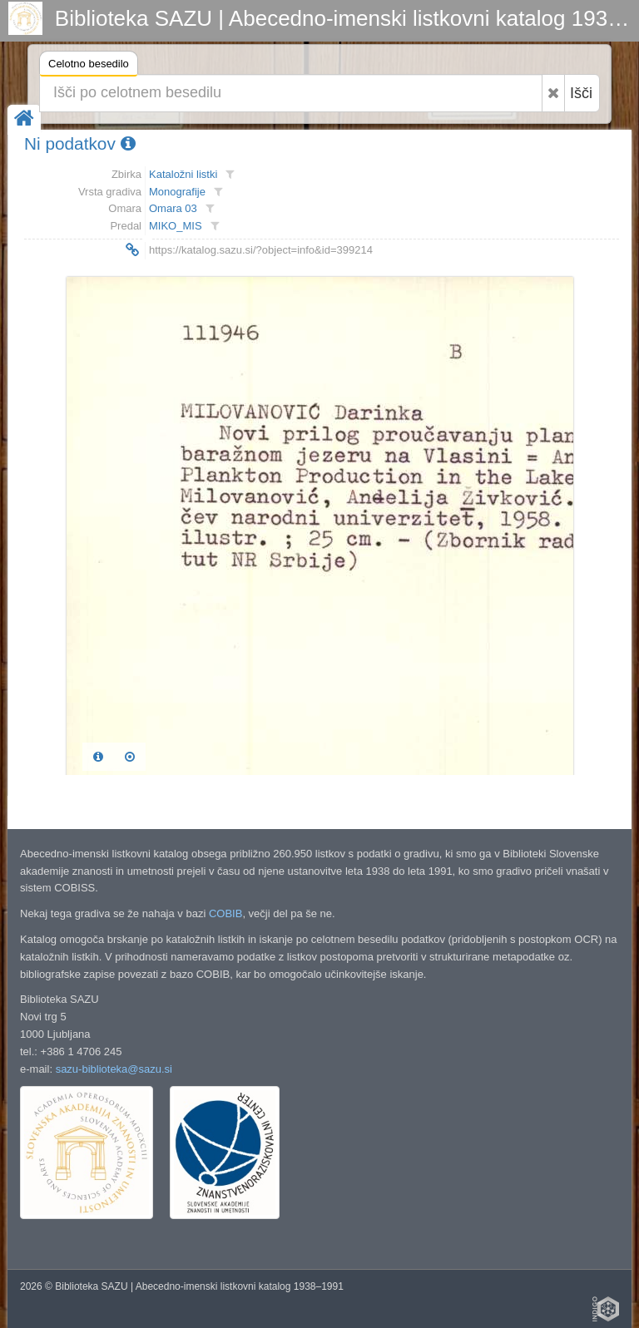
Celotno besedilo (88, 66)
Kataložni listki (183, 174)
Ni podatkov (80, 143)
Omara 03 (173, 208)
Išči (581, 93)
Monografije (177, 191)
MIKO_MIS (175, 226)
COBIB (225, 913)
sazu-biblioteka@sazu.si (114, 1069)
